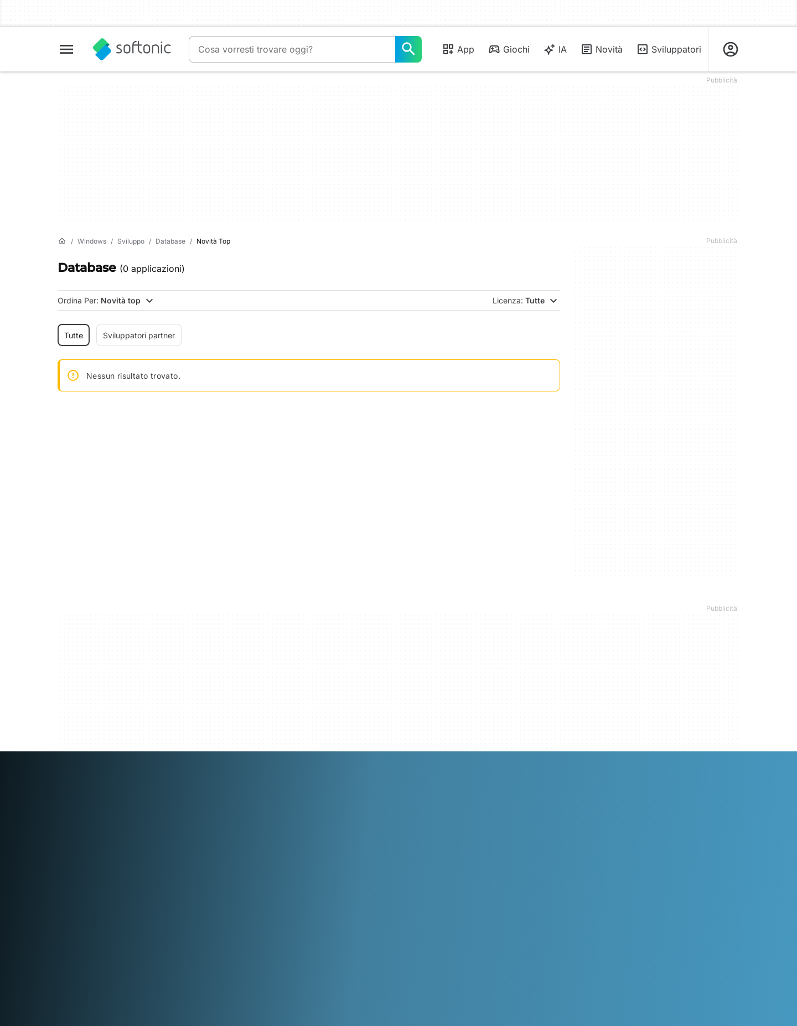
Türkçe (106, 956)
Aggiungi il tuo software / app (103, 888)
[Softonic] (132, 49)
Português (458, 941)
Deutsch (95, 941)
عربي (66, 941)
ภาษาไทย (74, 956)
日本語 (323, 941)
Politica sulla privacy (442, 852)
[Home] (62, 241)
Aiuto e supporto (88, 837)
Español (158, 941)
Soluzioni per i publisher (274, 806)
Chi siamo (75, 806)
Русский (497, 941)
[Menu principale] (66, 49)
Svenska (532, 941)
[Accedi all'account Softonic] (730, 49)
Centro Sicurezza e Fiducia (106, 822)
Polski (424, 941)
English (126, 941)
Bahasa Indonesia (243, 941)
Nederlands (389, 941)
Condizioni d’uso (434, 837)
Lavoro (70, 852)
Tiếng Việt (142, 956)
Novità (601, 49)
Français (192, 941)
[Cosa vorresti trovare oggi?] (408, 49)
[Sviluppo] (130, 241)
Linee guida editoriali (95, 867)
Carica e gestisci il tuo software (270, 827)
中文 (172, 956)
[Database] (170, 241)
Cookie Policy (429, 867)
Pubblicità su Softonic (270, 863)
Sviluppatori (668, 49)
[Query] (292, 49)
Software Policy (259, 848)
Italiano (294, 941)
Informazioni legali (437, 822)
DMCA (417, 806)
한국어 (351, 941)
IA (555, 49)
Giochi (509, 49)
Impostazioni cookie (441, 883)
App (458, 49)
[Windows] (91, 241)
